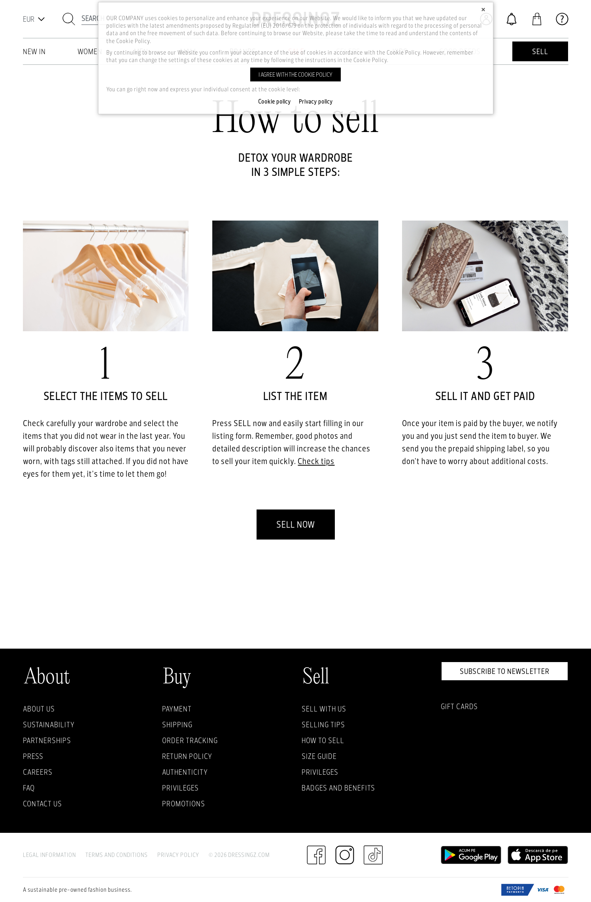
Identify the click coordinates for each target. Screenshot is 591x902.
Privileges (180, 788)
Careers (38, 772)
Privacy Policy (178, 855)
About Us (39, 708)
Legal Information (49, 855)
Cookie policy (274, 101)
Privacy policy (316, 101)
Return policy (187, 756)
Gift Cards (459, 706)
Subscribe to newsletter (504, 671)
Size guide (319, 756)
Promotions (183, 803)
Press (33, 756)
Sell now (295, 524)
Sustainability (49, 724)
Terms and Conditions (116, 855)
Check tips (316, 461)
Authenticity (185, 772)
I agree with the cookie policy (295, 74)
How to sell (323, 740)
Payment (177, 708)
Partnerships (47, 740)
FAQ (29, 788)
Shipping (177, 724)
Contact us (42, 803)
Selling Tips (323, 724)
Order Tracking (190, 740)
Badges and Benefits (338, 788)
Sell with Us (324, 708)
